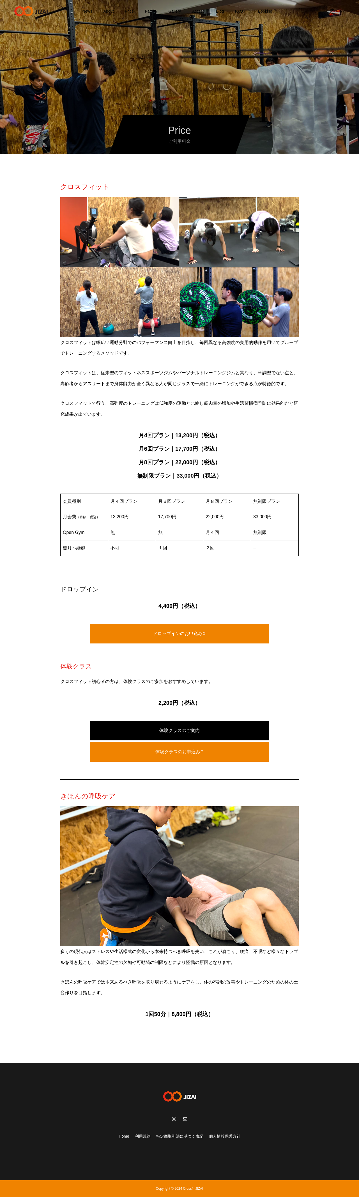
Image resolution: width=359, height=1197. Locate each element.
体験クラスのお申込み (179, 751)
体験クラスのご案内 (179, 730)
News (87, 11)
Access (198, 11)
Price (129, 11)
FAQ (239, 11)
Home (124, 1136)
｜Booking (265, 11)
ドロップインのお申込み (179, 633)
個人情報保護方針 (224, 1136)
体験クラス (76, 666)
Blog (220, 11)
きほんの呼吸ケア (88, 796)
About (108, 11)
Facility (151, 11)
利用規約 (143, 1136)
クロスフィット (84, 186)
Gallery (175, 11)
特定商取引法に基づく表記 (179, 1136)
